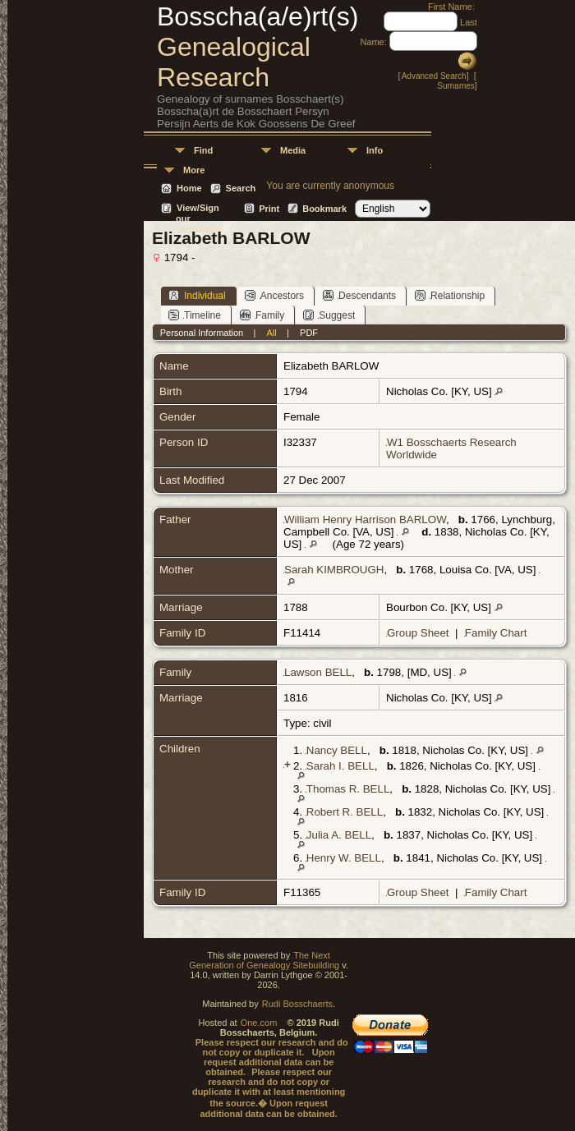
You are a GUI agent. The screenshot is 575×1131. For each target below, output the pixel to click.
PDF (309, 333)
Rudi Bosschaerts (297, 1004)
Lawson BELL (318, 672)
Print (269, 209)
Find (203, 150)
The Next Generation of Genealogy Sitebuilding (264, 960)
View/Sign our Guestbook (199, 209)
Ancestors (274, 295)
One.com (259, 1023)
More (194, 170)
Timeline (194, 315)
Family (262, 315)
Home (189, 188)
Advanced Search (434, 75)
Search (241, 188)
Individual (197, 295)
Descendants (359, 295)
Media (293, 150)
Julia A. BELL (338, 835)
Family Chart (496, 633)
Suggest (329, 315)
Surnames (456, 85)
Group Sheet (418, 633)
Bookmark (324, 209)
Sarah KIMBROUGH (334, 569)
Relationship (450, 295)
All (272, 333)
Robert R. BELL (344, 812)
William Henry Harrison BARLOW (365, 519)
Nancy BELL (336, 750)
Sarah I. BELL (340, 766)
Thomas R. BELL (347, 789)
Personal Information (202, 333)
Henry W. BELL (343, 858)
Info (374, 150)
